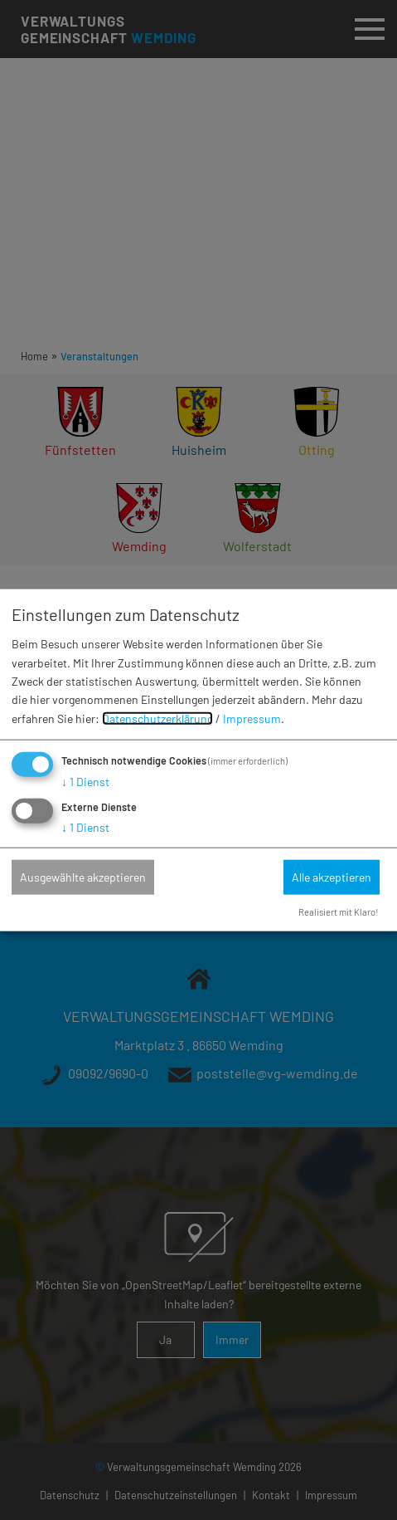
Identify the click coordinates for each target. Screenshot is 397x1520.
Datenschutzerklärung (157, 718)
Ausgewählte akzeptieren (83, 877)
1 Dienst (85, 782)
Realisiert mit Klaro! (338, 912)
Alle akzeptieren (331, 877)
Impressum (252, 718)
